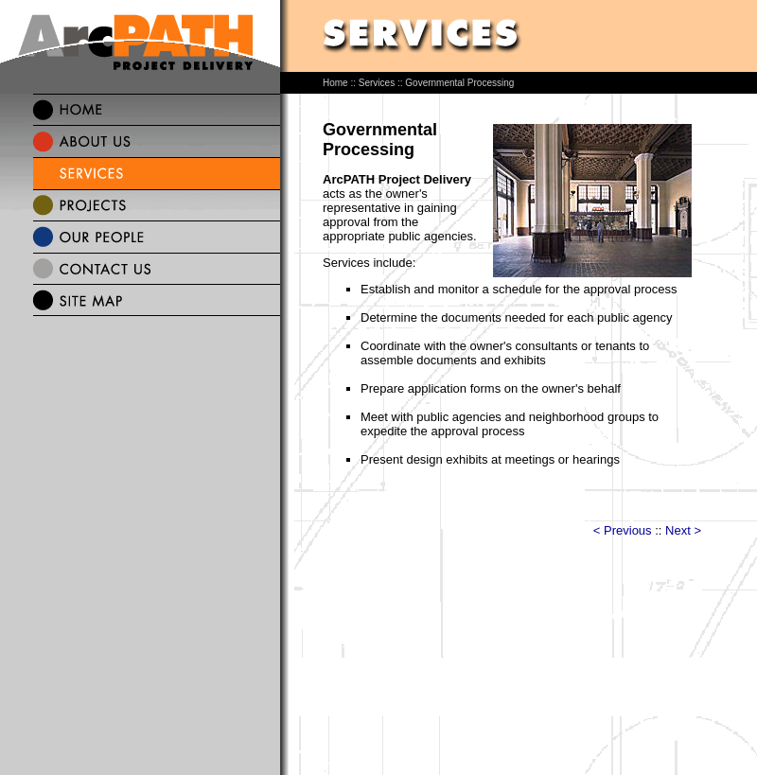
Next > (683, 530)
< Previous (622, 530)
